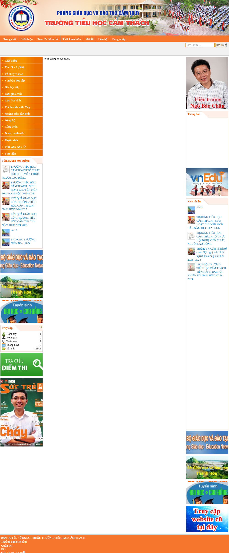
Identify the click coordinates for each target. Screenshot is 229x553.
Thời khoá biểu (72, 39)
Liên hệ (102, 39)
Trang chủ (9, 39)
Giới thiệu (26, 39)
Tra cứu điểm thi (48, 39)
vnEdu (89, 38)
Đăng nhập (118, 39)
